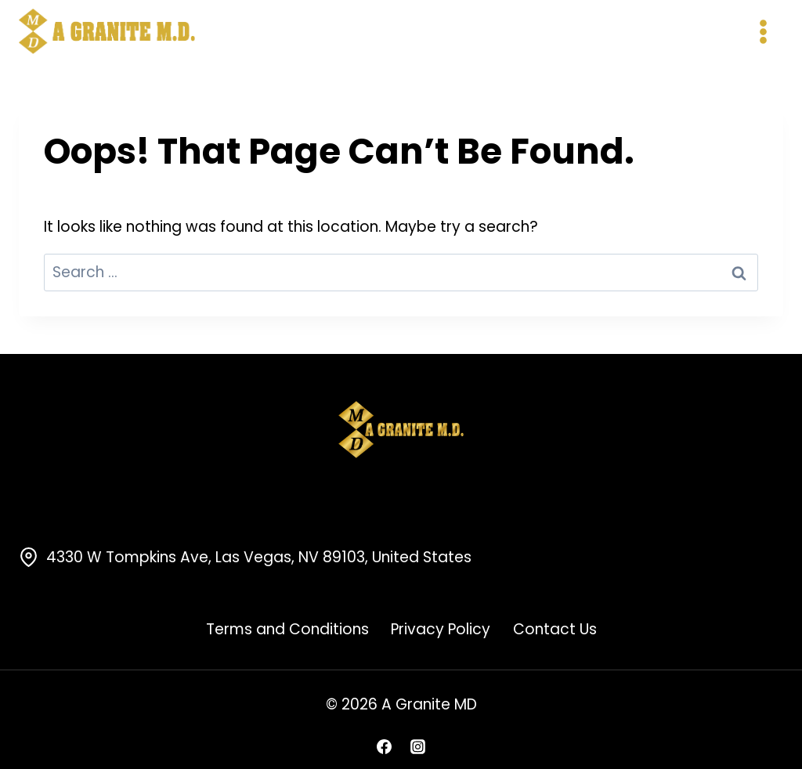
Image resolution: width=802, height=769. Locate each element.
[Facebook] (384, 746)
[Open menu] (762, 31)
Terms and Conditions (287, 629)
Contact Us (555, 629)
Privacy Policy (440, 629)
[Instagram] (418, 746)
